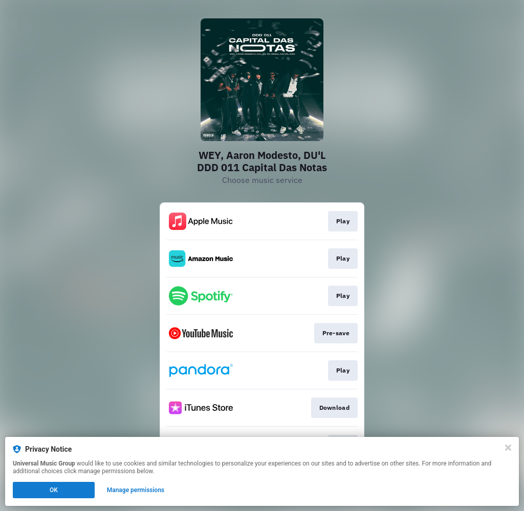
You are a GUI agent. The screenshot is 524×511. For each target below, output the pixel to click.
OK (54, 490)
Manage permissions (136, 490)
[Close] (508, 447)
